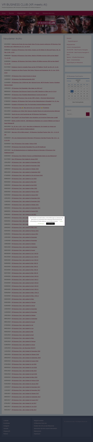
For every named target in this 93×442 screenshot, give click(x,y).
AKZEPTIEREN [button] (50, 223)
